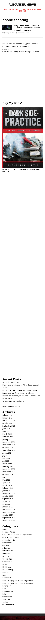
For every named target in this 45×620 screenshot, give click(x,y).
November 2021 (8, 512)
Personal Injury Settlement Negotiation (17, 580)
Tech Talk (6, 599)
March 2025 (7, 434)
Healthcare (6, 567)
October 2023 (7, 474)
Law (4, 575)
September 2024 (8, 450)
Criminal (5, 545)
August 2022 (7, 501)
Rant (4, 588)
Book (4, 529)
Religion (5, 594)
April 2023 (6, 482)
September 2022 (8, 499)
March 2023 (7, 485)
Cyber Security (7, 548)
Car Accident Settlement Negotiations (17, 534)
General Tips (7, 559)
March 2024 (7, 463)
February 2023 (8, 488)
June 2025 (6, 428)
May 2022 (6, 504)
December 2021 (8, 509)
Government (7, 561)
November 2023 (8, 472)
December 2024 (8, 442)
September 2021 (8, 517)
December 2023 (8, 469)
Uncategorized (8, 605)
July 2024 (5, 455)
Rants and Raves (8, 591)
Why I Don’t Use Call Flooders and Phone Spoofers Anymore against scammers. (27, 27)
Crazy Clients (7, 543)
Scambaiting (7, 597)
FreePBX (5, 556)
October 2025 (7, 423)
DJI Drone (6, 553)
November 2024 (8, 445)
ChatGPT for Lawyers (10, 537)
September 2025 (8, 426)
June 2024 (6, 458)
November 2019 (8, 520)
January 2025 (7, 439)
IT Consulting (7, 570)
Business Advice (8, 532)
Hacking (5, 564)
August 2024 (7, 453)
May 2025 (6, 431)
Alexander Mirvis (23, 33)
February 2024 (8, 466)
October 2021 (7, 515)
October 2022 (7, 496)
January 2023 (7, 490)
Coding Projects (8, 540)
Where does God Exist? (11, 382)
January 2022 (7, 507)
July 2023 (5, 477)
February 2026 (8, 415)
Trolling (5, 602)
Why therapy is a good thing (13, 401)
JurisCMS (5, 572)
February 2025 (8, 437)
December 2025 (8, 420)
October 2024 (7, 447)
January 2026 (7, 418)
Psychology (6, 586)
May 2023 (6, 480)
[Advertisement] (22, 78)
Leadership (6, 578)
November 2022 (8, 493)
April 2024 (6, 461)
